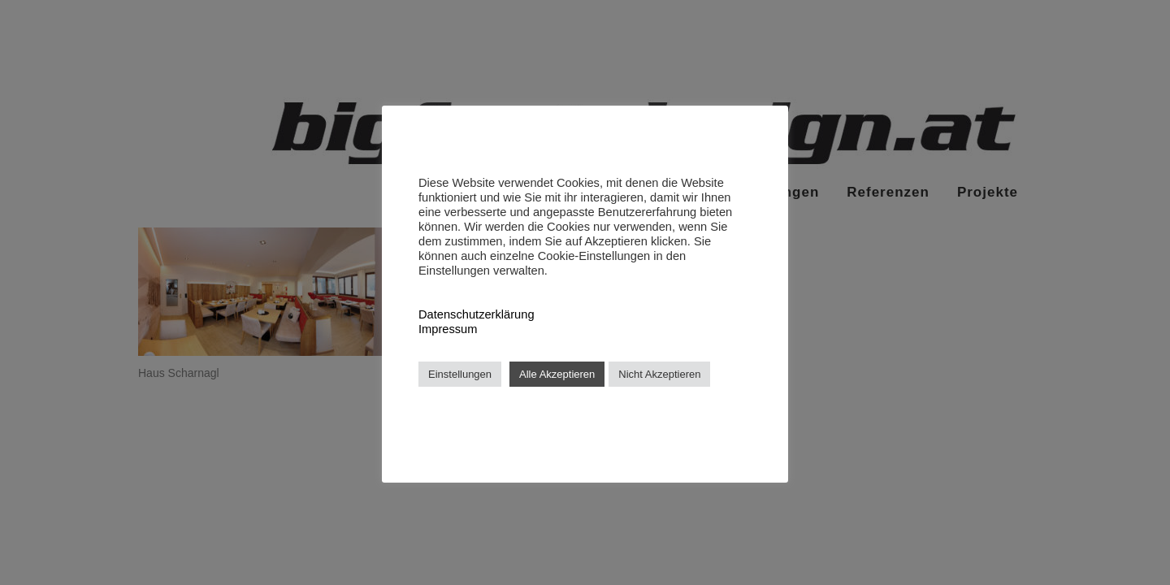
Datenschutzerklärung (476, 314)
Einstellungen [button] (460, 374)
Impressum (447, 329)
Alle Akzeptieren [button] (557, 374)
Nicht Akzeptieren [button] (659, 374)
